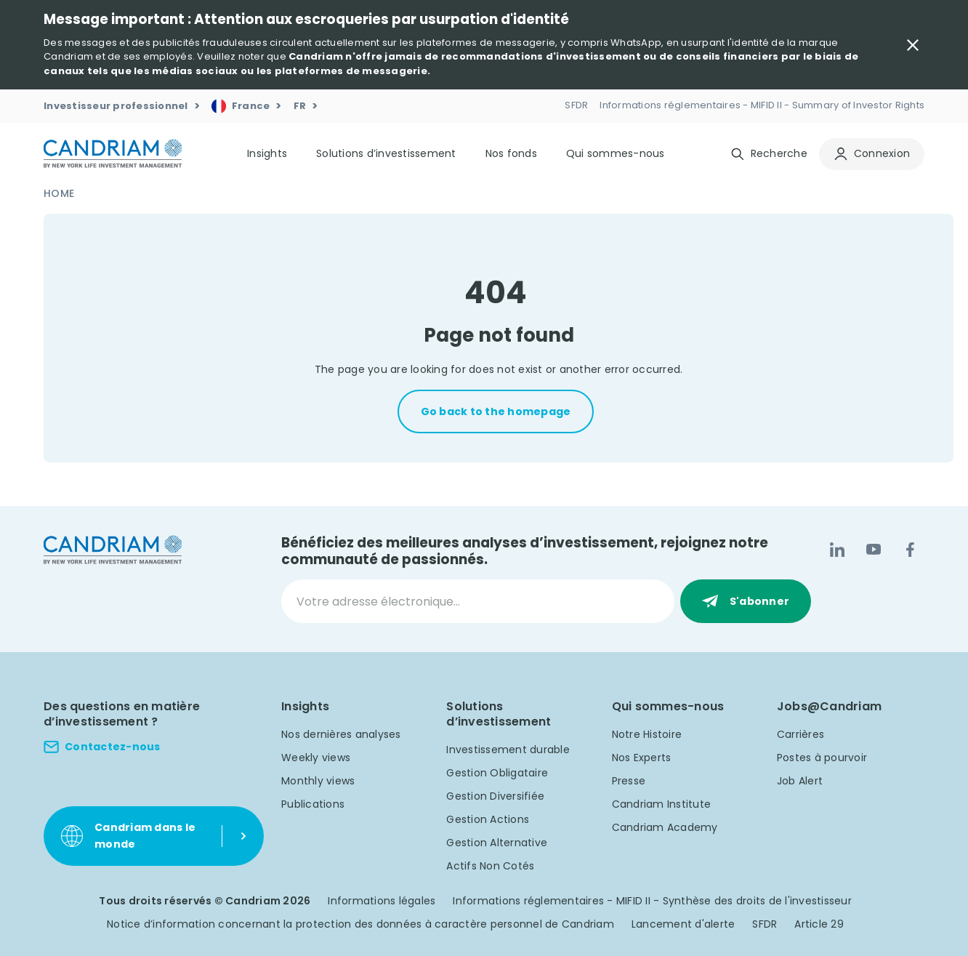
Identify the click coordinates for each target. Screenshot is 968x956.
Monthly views (318, 781)
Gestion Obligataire (497, 773)
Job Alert (800, 781)
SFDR (764, 924)
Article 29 (819, 924)
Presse (629, 781)
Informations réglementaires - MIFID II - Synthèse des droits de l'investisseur (652, 900)
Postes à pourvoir (822, 757)
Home (59, 193)
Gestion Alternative (496, 842)
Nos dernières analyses (341, 734)
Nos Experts (641, 757)
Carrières (800, 734)
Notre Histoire (647, 734)
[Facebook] (909, 549)
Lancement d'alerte (683, 924)
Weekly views (315, 757)
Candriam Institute (661, 804)
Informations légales (381, 900)
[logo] (113, 154)
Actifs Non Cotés (490, 866)
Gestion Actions (487, 819)
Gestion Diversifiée (495, 796)
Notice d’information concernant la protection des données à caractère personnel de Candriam (360, 924)
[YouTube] (873, 549)
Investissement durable (508, 749)
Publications (312, 804)
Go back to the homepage (496, 411)
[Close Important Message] (912, 45)
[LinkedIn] (837, 549)
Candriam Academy (665, 827)
